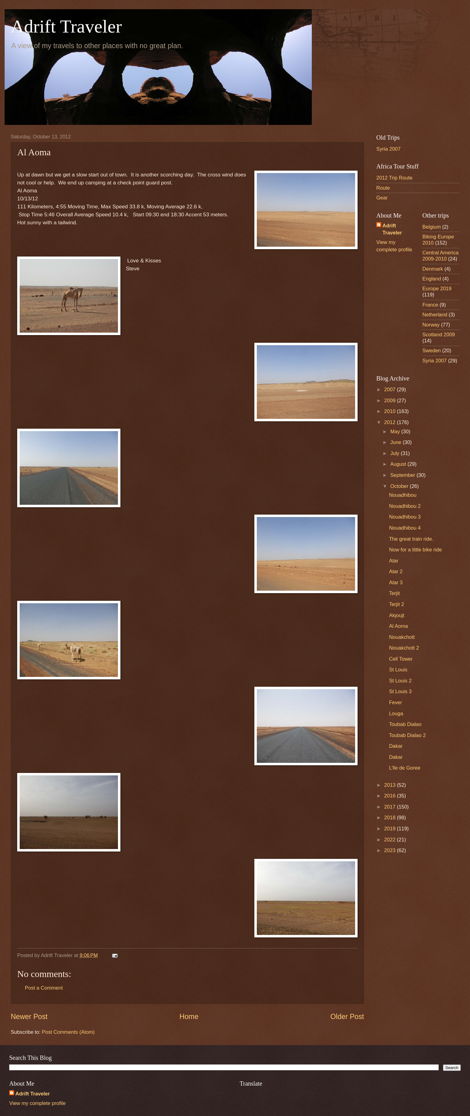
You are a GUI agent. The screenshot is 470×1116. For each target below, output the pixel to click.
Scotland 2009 (438, 335)
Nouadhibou (402, 495)
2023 (390, 850)
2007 (390, 389)
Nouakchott (402, 637)
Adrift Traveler (66, 26)
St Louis (398, 670)
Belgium (431, 227)
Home (188, 1017)
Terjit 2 (396, 604)
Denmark (432, 269)
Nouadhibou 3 (405, 517)
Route (383, 188)
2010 (390, 411)
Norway (431, 325)
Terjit (394, 593)
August (398, 464)
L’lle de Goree (404, 768)
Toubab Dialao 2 (407, 735)
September (403, 475)
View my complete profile (37, 1103)
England (431, 279)
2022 (390, 840)
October (399, 486)
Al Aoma (398, 626)
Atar (393, 561)
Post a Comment (44, 988)
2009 (390, 401)
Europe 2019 (437, 289)
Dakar (395, 746)
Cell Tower (401, 659)
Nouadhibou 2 (405, 506)
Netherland (434, 315)
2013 (390, 785)
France (430, 305)
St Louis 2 (400, 681)
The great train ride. (411, 539)
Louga (396, 713)
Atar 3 (395, 582)
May (395, 431)
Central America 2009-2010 (440, 256)
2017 (390, 807)
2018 (390, 818)
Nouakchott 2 (404, 648)
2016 (390, 796)
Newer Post (29, 1017)
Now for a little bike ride (415, 550)
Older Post (347, 1017)
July (395, 453)
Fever (395, 702)
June (396, 442)
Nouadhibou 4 (405, 528)
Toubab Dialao (405, 724)
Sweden (431, 350)
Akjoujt (396, 615)
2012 (390, 422)
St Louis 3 (400, 691)
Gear (382, 198)
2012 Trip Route (394, 178)
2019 (390, 829)
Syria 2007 (388, 149)
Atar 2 (395, 571)
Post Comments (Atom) (68, 1032)
